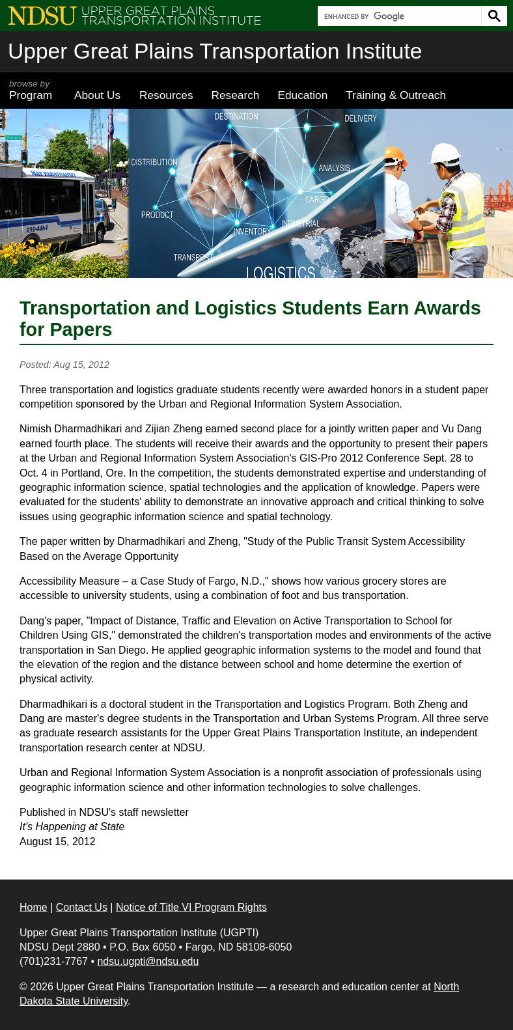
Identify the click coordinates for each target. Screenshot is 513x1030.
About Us (97, 95)
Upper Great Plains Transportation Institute (215, 51)
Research (236, 95)
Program (32, 90)
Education (302, 95)
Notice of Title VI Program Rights (191, 907)
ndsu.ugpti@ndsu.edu (148, 961)
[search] (398, 16)
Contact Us (81, 907)
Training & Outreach (396, 95)
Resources (166, 95)
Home (34, 907)
